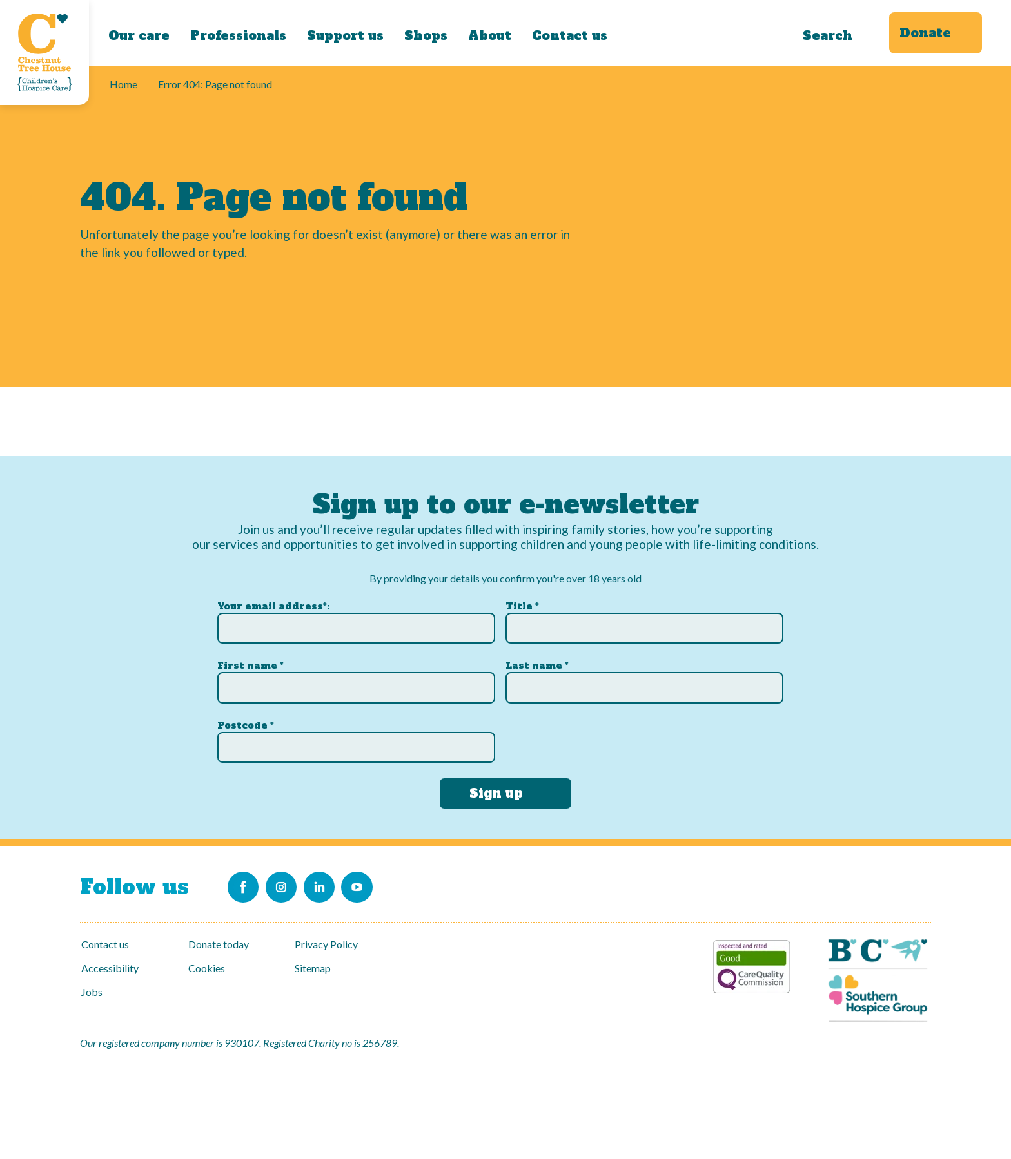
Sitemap (313, 968)
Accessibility (110, 968)
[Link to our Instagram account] (295, 885)
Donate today (218, 944)
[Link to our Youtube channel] (393, 885)
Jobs (92, 992)
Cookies (206, 968)
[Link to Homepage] (44, 52)
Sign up (496, 788)
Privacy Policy (326, 944)
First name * (250, 661)
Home (123, 84)
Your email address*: (273, 601)
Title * (522, 601)
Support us (345, 35)
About (489, 35)
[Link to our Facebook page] (246, 885)
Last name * (537, 661)
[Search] (834, 33)
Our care (139, 35)
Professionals (238, 35)
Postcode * (245, 720)
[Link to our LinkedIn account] (344, 885)
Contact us (569, 35)
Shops (425, 35)
